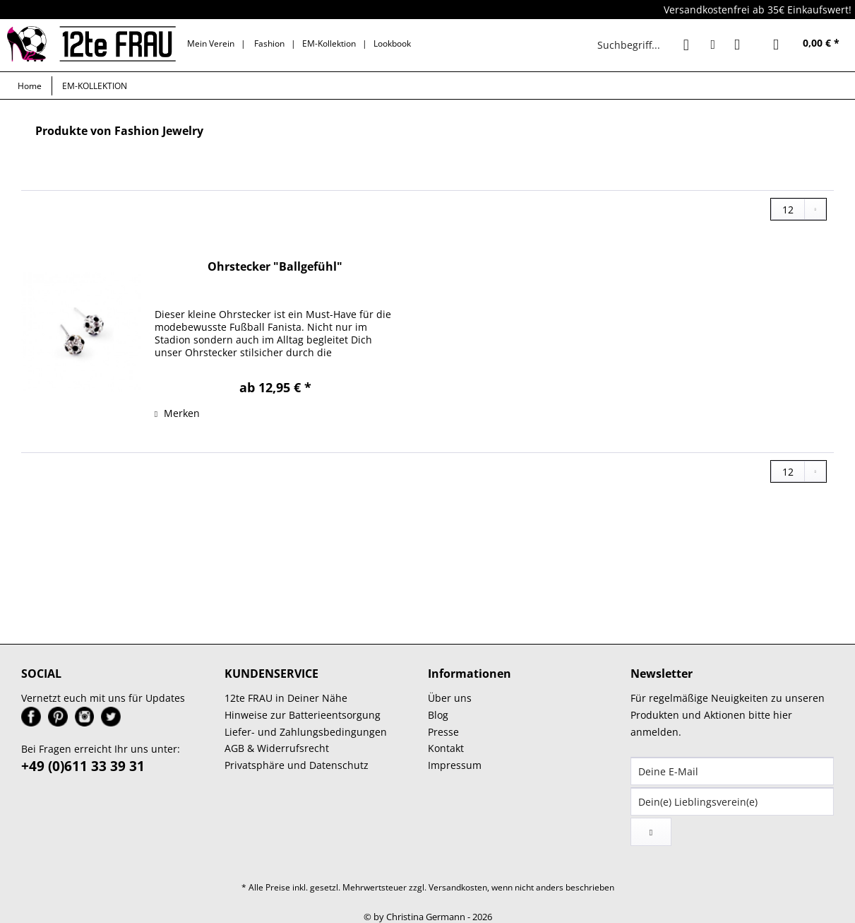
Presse (443, 732)
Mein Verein (210, 43)
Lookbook (392, 43)
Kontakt (446, 748)
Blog (438, 715)
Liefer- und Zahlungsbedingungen (306, 732)
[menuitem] (646, 44)
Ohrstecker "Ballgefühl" (275, 266)
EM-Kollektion (329, 43)
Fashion (269, 43)
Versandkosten (458, 887)
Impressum (455, 765)
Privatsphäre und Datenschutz (297, 765)
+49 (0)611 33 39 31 (83, 766)
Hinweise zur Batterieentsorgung (303, 715)
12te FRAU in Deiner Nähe (286, 698)
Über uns (450, 698)
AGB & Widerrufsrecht (277, 748)
